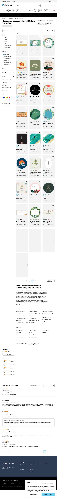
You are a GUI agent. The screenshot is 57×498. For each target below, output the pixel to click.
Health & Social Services (34, 304)
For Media (31, 452)
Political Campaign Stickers (21, 327)
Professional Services (46, 301)
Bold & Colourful (19, 314)
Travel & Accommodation (47, 307)
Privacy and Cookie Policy (14, 470)
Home (3, 18)
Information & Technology (47, 295)
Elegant (17, 318)
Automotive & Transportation (22, 302)
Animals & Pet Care (20, 297)
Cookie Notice (39, 491)
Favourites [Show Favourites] (50, 30)
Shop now (43, 14)
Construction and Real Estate (22, 306)
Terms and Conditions (5, 471)
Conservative (18, 316)
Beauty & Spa (18, 304)
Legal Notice (12, 471)
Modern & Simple (32, 318)
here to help (9, 451)
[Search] (39, 5)
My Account (22, 447)
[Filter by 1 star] (3, 358)
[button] (26, 265)
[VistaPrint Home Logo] (8, 5)
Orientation (4, 72)
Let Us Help (23, 446)
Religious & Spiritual (46, 303)
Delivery (21, 452)
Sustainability (31, 454)
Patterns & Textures (33, 321)
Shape (3, 34)
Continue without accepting (48, 483)
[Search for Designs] (13, 31)
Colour (3, 94)
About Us (30, 447)
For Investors (31, 451)
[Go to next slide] (55, 15)
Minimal (30, 316)
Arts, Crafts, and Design (21, 299)
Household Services (33, 306)
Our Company (33, 446)
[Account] (51, 5)
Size (3, 68)
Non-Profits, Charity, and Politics (47, 298)
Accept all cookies (48, 494)
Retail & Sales (45, 305)
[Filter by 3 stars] (3, 352)
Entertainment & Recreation (35, 297)
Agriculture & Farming (20, 295)
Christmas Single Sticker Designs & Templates (34, 328)
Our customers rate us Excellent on (43, 447)
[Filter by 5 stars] (3, 345)
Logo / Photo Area (6, 103)
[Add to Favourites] (26, 36)
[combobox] (27, 5)
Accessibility (22, 453)
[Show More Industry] (4, 90)
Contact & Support (21, 450)
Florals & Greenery (19, 321)
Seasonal (44, 316)
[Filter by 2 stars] (3, 355)
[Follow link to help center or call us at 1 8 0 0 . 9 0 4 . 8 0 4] (42, 5)
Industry (4, 76)
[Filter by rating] (45, 369)
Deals (54, 10)
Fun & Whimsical (32, 314)
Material (4, 51)
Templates (11, 18)
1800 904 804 (4, 470)
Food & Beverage (32, 302)
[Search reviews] (34, 369)
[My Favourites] (48, 5)
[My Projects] (46, 5)
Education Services (33, 295)
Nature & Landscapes (19, 18)
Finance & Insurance (33, 299)
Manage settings (33, 494)
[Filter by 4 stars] (3, 348)
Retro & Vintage (45, 314)
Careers (30, 449)
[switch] (52, 1)
